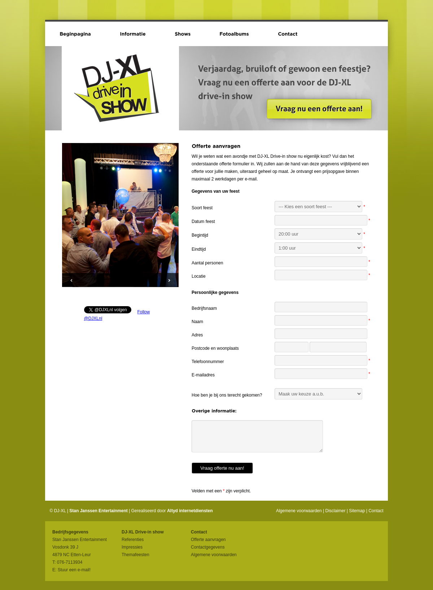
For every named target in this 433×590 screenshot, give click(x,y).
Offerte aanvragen (208, 539)
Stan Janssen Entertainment (98, 510)
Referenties (133, 539)
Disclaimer (335, 510)
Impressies (132, 547)
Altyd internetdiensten (190, 510)
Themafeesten (135, 554)
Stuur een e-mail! (74, 569)
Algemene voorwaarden (299, 510)
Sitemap (357, 510)
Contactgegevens (207, 547)
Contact (375, 510)
